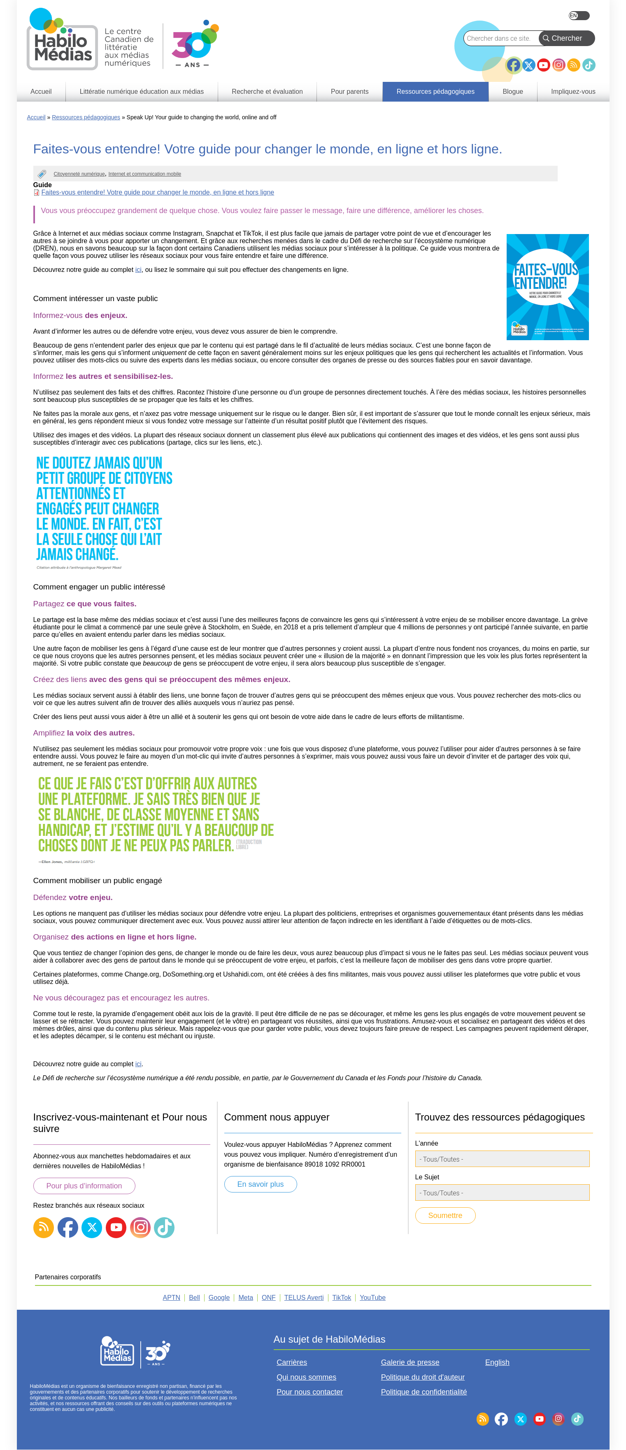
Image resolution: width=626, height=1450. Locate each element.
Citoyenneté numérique (79, 174)
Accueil (36, 117)
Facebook (513, 61)
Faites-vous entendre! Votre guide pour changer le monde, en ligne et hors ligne (158, 192)
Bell (194, 1297)
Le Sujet (427, 1177)
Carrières (292, 1362)
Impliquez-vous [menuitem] (573, 91)
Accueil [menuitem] (41, 91)
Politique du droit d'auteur (423, 1377)
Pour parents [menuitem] (350, 91)
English (579, 15)
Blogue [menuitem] (513, 91)
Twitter (528, 65)
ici (138, 269)
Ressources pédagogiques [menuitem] (436, 91)
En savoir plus (260, 1184)
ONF (269, 1297)
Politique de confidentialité (424, 1392)
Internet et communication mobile (144, 174)
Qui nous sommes (306, 1377)
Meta (245, 1297)
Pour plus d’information (84, 1186)
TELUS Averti (304, 1297)
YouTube (543, 65)
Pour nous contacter (310, 1392)
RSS (573, 65)
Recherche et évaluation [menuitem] (267, 91)
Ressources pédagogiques (86, 117)
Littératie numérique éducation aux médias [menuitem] (142, 91)
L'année (426, 1143)
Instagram (558, 65)
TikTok (589, 65)
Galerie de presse (410, 1362)
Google (219, 1297)
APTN (172, 1297)
